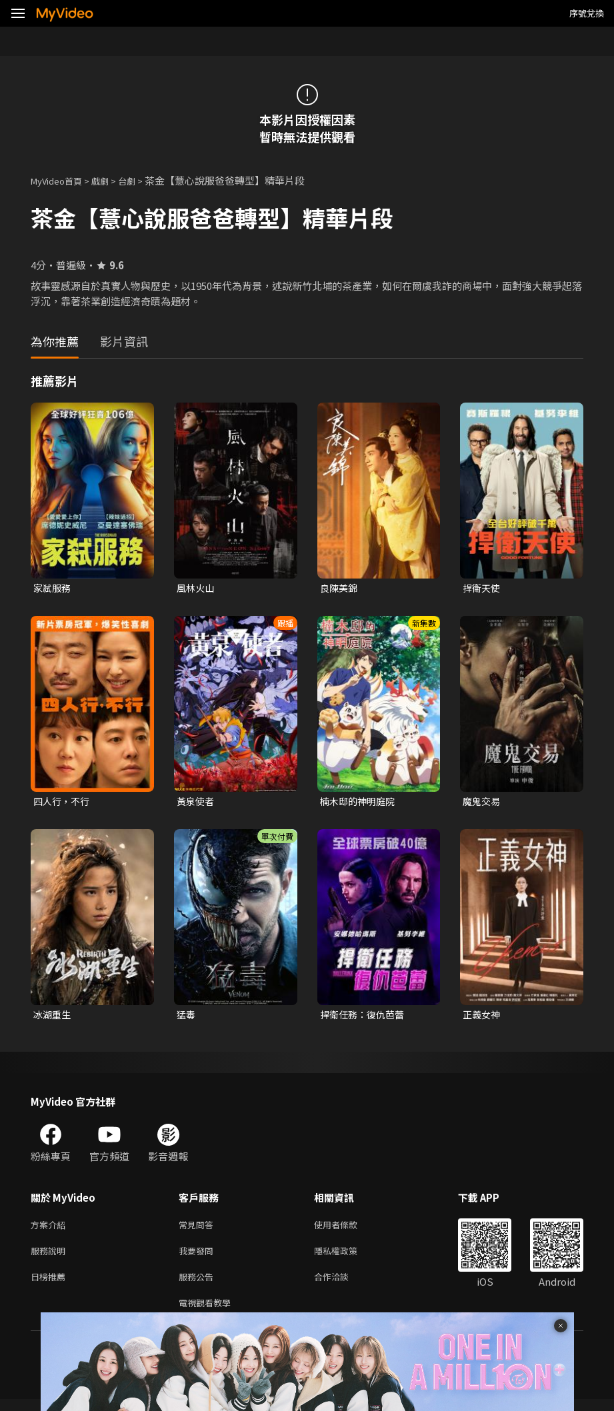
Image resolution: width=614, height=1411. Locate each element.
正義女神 (483, 1017)
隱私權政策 (347, 1257)
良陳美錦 (340, 588)
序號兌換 (586, 13)
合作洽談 (342, 1285)
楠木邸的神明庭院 (360, 803)
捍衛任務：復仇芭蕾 (365, 1017)
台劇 (140, 180)
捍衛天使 (483, 588)
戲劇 (111, 180)
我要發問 (199, 1257)
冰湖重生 (53, 1017)
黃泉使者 (197, 803)
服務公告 (199, 1285)
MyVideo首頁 (61, 180)
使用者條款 (347, 1229)
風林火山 (197, 588)
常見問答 (199, 1229)
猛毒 (187, 1017)
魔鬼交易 (483, 803)
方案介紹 (51, 1229)
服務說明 (51, 1257)
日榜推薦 (51, 1285)
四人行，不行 (63, 803)
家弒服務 (53, 588)
